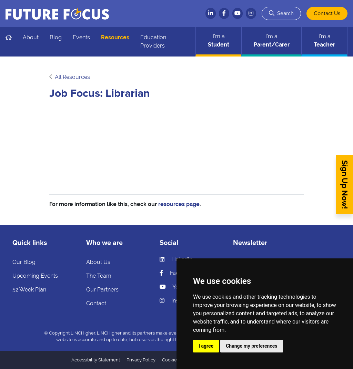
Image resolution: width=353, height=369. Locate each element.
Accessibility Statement (95, 359)
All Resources (72, 77)
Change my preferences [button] (251, 346)
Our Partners (102, 289)
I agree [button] (206, 346)
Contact (96, 303)
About (31, 37)
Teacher (324, 40)
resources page (179, 204)
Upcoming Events (35, 276)
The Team (98, 276)
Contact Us (327, 13)
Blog (56, 37)
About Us (98, 262)
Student (218, 40)
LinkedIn (176, 259)
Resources (115, 37)
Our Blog (24, 262)
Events (81, 37)
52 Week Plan (29, 289)
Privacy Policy (141, 359)
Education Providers (153, 41)
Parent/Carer (272, 40)
